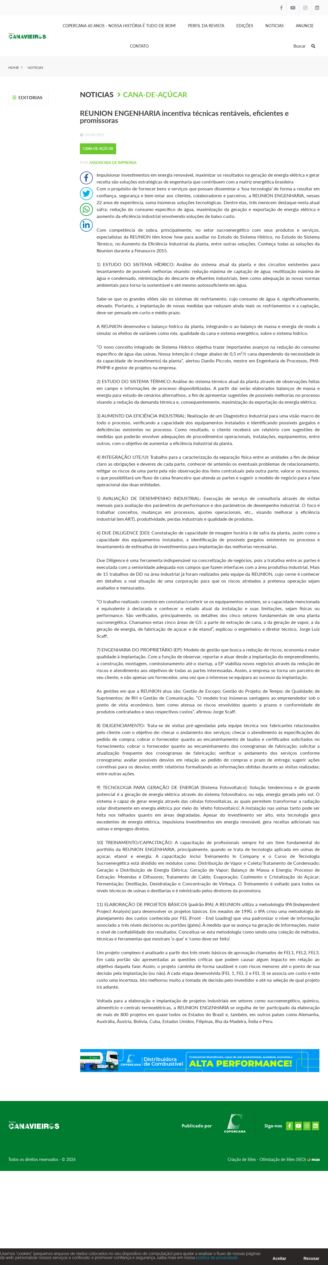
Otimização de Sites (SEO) (283, 1159)
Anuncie (305, 25)
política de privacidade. (216, 1259)
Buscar (304, 46)
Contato (139, 46)
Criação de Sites (242, 1159)
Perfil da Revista (206, 25)
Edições (244, 25)
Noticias (274, 25)
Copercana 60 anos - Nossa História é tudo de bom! (119, 25)
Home (13, 67)
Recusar (311, 1260)
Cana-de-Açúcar (155, 94)
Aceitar (279, 1260)
